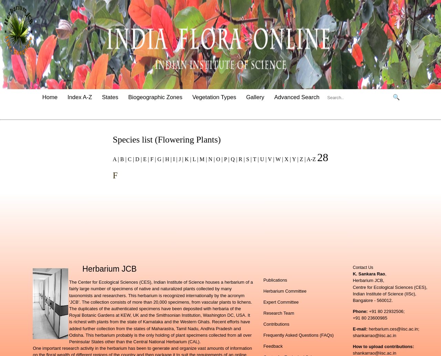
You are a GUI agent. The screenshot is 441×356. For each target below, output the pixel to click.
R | (241, 159)
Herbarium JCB (109, 268)
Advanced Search (296, 97)
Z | (302, 159)
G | (160, 159)
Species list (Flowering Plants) (167, 140)
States (110, 97)
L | (194, 159)
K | (187, 159)
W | (278, 159)
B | (122, 159)
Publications (275, 280)
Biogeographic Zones (155, 97)
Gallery (255, 97)
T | (255, 159)
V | (270, 159)
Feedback (273, 346)
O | (219, 159)
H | (168, 159)
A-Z (311, 159)
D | (138, 159)
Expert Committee (280, 302)
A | (116, 159)
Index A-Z (80, 97)
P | (226, 159)
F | (152, 159)
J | (180, 159)
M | (202, 159)
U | (263, 159)
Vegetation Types (214, 97)
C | (130, 159)
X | (287, 159)
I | (174, 159)
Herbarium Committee (284, 291)
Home (50, 97)
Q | (233, 159)
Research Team (278, 313)
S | (248, 159)
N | (211, 159)
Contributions (276, 324)
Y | (294, 159)
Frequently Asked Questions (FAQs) (298, 335)
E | (145, 159)
